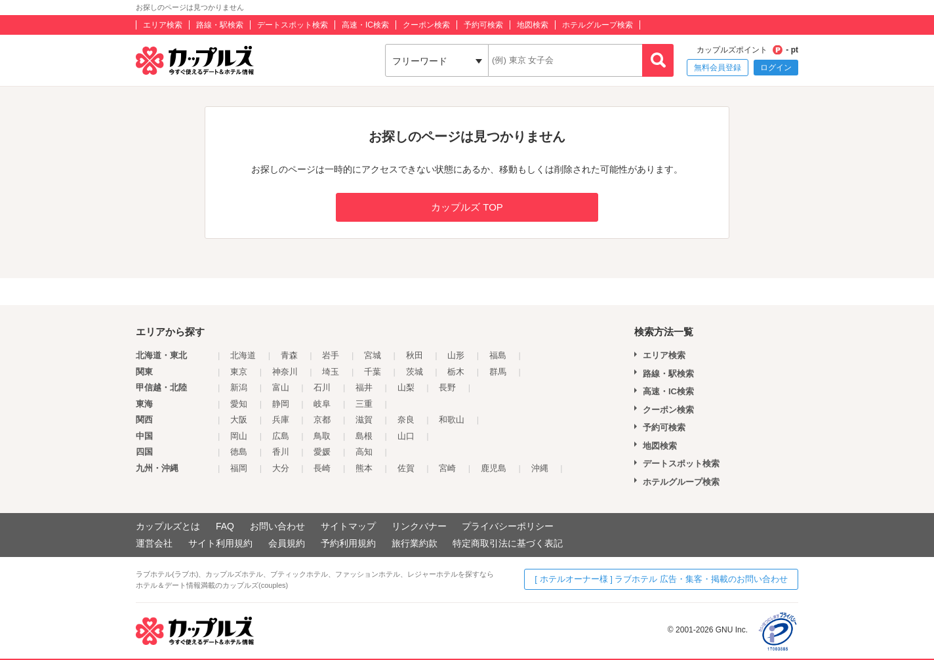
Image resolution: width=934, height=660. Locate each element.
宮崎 (447, 468)
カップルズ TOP (467, 207)
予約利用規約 (348, 543)
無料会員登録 (717, 67)
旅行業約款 (414, 543)
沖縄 (539, 468)
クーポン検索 (426, 25)
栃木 (455, 372)
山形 (455, 355)
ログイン (776, 67)
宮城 (372, 355)
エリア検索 (162, 25)
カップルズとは (168, 526)
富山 (280, 387)
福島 (497, 355)
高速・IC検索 (365, 25)
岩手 (330, 355)
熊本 (364, 468)
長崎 (322, 468)
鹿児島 (493, 468)
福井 (364, 387)
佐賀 (406, 468)
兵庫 (280, 419)
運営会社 (154, 543)
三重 (364, 404)
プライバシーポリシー (508, 526)
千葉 (372, 372)
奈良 (406, 419)
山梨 (406, 387)
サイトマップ (348, 526)
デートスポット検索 (292, 25)
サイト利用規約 (220, 543)
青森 (289, 355)
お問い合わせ (277, 526)
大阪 (238, 419)
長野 (447, 387)
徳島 (238, 452)
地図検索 (532, 25)
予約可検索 (483, 25)
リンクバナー (419, 526)
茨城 (414, 372)
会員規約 (286, 543)
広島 (280, 436)
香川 (280, 452)
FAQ (225, 526)
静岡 (280, 404)
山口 (406, 436)
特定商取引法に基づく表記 (508, 543)
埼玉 (330, 372)
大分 (280, 468)
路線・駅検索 (219, 25)
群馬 (497, 372)
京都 (322, 419)
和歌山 (451, 419)
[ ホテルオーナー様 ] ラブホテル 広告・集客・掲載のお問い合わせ (661, 579)
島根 (364, 436)
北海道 (243, 355)
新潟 (238, 387)
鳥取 (322, 436)
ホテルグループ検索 (597, 25)
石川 (322, 387)
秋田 (414, 355)
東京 (238, 372)
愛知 (238, 404)
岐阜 (322, 404)
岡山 (238, 436)
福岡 (238, 468)
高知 (364, 452)
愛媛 (322, 452)
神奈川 (285, 372)
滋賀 (364, 419)
